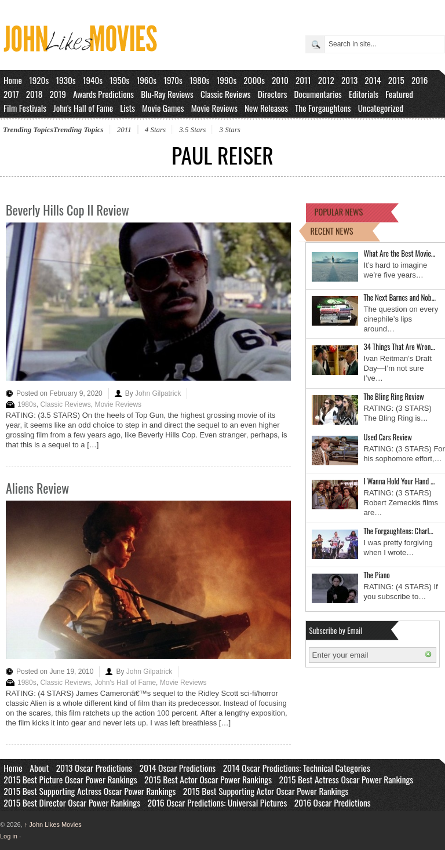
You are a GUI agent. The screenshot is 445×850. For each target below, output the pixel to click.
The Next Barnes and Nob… (400, 297)
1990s (227, 80)
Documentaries (318, 93)
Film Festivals (24, 107)
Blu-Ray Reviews (167, 93)
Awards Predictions (103, 93)
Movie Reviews (214, 107)
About (39, 768)
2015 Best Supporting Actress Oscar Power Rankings (89, 791)
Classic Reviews (225, 93)
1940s (93, 80)
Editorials (363, 93)
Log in (8, 836)
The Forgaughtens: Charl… (398, 531)
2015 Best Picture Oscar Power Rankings (70, 779)
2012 (326, 80)
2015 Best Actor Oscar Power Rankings (208, 779)
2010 (280, 80)
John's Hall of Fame (83, 107)
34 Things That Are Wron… (399, 346)
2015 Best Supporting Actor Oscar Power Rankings (266, 791)
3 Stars (229, 129)
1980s (199, 80)
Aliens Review (37, 488)
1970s (173, 80)
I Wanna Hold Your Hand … (399, 481)
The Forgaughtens (323, 107)
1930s (65, 80)
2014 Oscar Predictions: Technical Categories (296, 768)
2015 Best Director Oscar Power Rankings (71, 802)
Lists (127, 107)
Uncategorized (380, 107)
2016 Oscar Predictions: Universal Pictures (217, 802)
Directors (272, 93)
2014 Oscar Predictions (178, 768)
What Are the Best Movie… (400, 253)
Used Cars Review (388, 437)
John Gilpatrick (158, 393)
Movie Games (163, 107)
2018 (34, 93)
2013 (349, 80)
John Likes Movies (53, 824)
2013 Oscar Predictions (94, 768)
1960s (146, 80)
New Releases (266, 107)
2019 (57, 93)
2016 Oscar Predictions (332, 802)
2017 (11, 93)
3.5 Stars (192, 129)
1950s (119, 80)
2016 (419, 80)
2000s (254, 80)
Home (12, 80)
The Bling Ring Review (394, 396)
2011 (303, 80)
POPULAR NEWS (339, 212)
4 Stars (155, 129)
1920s (39, 80)
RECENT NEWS (332, 231)
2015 (396, 80)
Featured (399, 93)
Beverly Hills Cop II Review (67, 209)
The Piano (377, 575)
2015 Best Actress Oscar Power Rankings (346, 779)
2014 (372, 80)
